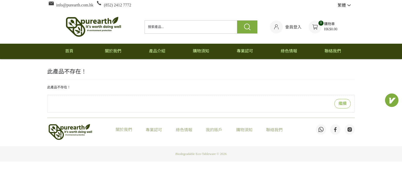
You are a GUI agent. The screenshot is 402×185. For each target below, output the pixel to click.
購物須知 (244, 130)
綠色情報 (184, 130)
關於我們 (124, 130)
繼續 (342, 103)
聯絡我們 (274, 130)
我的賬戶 (214, 130)
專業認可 (154, 130)
